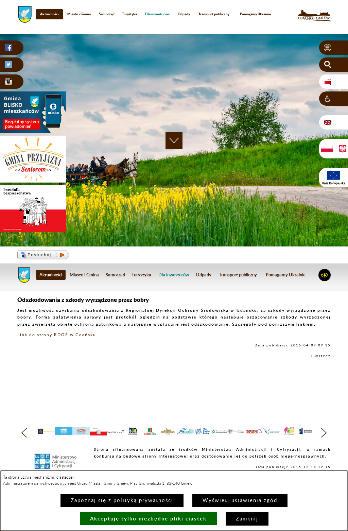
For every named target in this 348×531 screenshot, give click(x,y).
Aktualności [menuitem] (49, 14)
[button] (333, 47)
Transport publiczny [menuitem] (213, 14)
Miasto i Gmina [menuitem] (79, 14)
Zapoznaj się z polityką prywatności (122, 500)
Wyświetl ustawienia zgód (240, 500)
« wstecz (321, 356)
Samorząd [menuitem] (107, 14)
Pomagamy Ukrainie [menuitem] (255, 14)
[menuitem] (157, 14)
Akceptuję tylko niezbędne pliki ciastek (148, 518)
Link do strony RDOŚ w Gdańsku (56, 335)
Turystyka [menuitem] (129, 14)
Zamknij (247, 518)
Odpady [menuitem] (184, 14)
